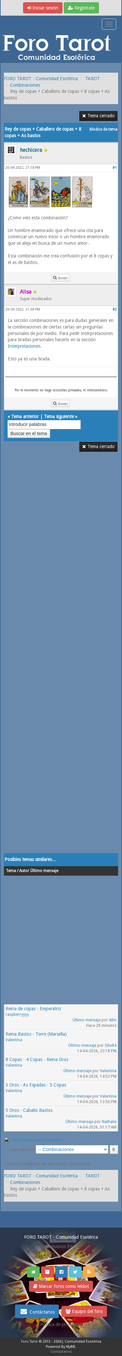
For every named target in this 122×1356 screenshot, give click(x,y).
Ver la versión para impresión (36, 1140)
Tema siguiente (59, 416)
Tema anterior (25, 416)
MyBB (70, 1347)
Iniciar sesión (42, 7)
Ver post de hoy (61, 1256)
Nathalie (109, 1121)
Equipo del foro (84, 1311)
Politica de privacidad (61, 1324)
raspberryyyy (17, 1014)
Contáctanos (37, 1311)
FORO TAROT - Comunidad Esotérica (41, 78)
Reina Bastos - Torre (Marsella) (36, 1034)
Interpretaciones (24, 346)
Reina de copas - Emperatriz (33, 1008)
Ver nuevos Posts (61, 1246)
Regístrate (81, 7)
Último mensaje (87, 1020)
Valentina (14, 1040)
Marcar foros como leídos (61, 1286)
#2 (115, 309)
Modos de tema (103, 129)
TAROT (92, 78)
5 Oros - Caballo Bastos (29, 1110)
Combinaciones (25, 85)
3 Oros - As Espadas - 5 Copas (36, 1084)
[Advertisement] (61, 656)
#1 (115, 168)
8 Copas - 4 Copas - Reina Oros (37, 1059)
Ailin (112, 1020)
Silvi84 (110, 1045)
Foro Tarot (29, 1341)
